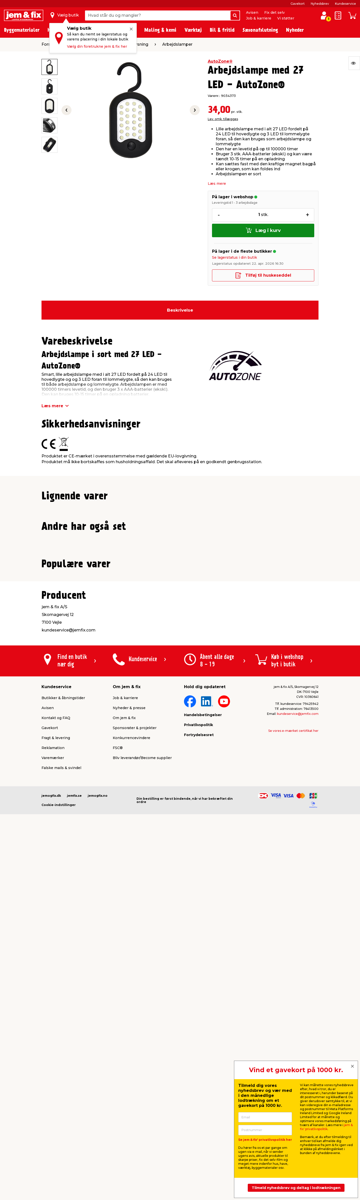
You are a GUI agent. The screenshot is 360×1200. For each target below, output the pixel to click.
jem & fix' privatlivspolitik (326, 1127)
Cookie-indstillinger (59, 1154)
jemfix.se (74, 1144)
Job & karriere (258, 18)
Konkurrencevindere (131, 1087)
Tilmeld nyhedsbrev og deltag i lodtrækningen (296, 1188)
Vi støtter (285, 18)
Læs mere (217, 183)
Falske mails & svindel (61, 1117)
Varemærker (53, 1107)
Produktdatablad (90, 512)
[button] (175, 614)
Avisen (252, 12)
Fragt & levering (56, 1087)
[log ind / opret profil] (324, 15)
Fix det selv (274, 12)
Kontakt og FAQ (56, 1067)
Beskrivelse (180, 310)
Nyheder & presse (129, 1057)
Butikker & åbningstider (63, 1047)
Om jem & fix (124, 1067)
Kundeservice (345, 3)
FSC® (118, 1097)
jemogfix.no (98, 1144)
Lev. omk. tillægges (223, 119)
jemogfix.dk (51, 1144)
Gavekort (297, 3)
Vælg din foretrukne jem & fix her (97, 46)
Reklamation (53, 1097)
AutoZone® (220, 61)
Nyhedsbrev (320, 3)
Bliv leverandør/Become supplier (142, 1107)
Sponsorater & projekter (134, 1077)
